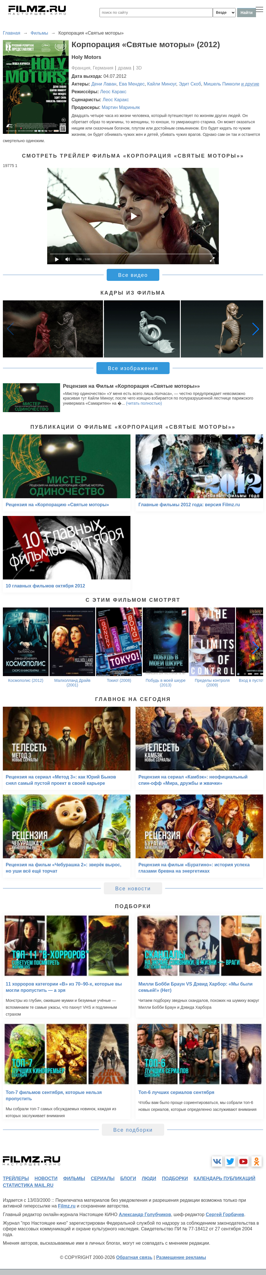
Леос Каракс (113, 91)
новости (46, 1178)
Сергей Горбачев (225, 1214)
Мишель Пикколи (222, 84)
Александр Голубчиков (145, 1214)
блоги (128, 1178)
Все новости (133, 888)
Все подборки (133, 1130)
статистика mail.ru (28, 1185)
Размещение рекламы (181, 1257)
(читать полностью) (144, 403)
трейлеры (16, 1178)
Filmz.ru (67, 1205)
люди (149, 1178)
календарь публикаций (224, 1178)
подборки (175, 1178)
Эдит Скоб (190, 84)
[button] (255, 329)
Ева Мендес (132, 84)
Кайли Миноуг (161, 84)
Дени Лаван (104, 84)
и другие (250, 84)
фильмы (74, 1178)
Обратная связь (134, 1257)
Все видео (133, 275)
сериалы (102, 1178)
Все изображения (133, 368)
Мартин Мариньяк (121, 107)
